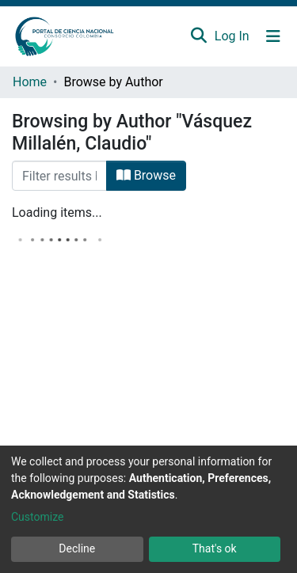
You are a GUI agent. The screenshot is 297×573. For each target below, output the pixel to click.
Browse (146, 175)
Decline (77, 548)
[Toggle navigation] (273, 36)
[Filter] (59, 176)
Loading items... (57, 212)
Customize (37, 516)
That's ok (214, 548)
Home (30, 81)
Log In (233, 36)
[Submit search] (198, 36)
